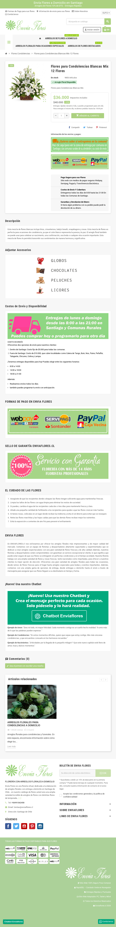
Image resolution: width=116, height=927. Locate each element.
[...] (20, 798)
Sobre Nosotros (80, 11)
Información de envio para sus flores (53, 11)
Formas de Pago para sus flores (20, 11)
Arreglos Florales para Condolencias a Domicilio (23, 724)
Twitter (16, 826)
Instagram (40, 826)
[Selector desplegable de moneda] (106, 13)
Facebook (8, 826)
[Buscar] (88, 21)
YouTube (24, 826)
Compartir (74, 127)
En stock (54, 78)
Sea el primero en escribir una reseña (25, 666)
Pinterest (101, 127)
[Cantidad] (61, 115)
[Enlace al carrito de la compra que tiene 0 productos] (106, 29)
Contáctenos (11, 14)
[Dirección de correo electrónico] (77, 773)
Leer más (11, 746)
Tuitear (88, 127)
